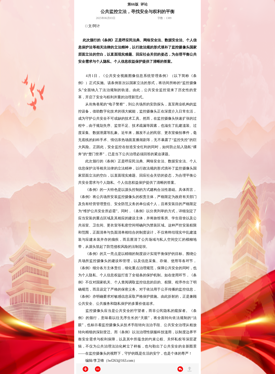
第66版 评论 (137, 4)
